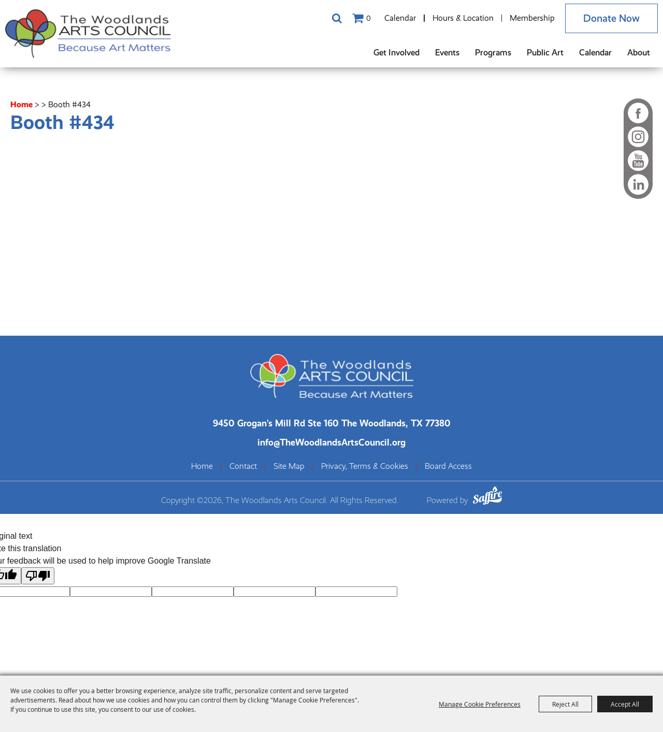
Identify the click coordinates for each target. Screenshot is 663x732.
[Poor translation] (37, 575)
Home (21, 104)
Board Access (448, 466)
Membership (532, 18)
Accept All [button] (625, 704)
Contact (243, 466)
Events (447, 53)
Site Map (289, 466)
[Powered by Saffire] (487, 497)
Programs (493, 53)
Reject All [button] (565, 704)
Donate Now (611, 18)
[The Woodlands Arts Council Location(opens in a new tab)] (332, 423)
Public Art (545, 53)
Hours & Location (463, 18)
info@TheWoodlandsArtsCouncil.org (331, 442)
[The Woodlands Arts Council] (88, 34)
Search (336, 18)
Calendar (400, 18)
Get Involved (396, 53)
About (638, 53)
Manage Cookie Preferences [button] (480, 704)
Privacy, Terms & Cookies (364, 466)
